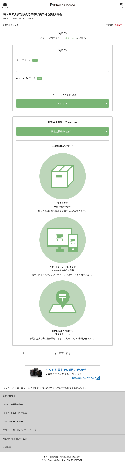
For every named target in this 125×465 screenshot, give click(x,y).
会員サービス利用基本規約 (15, 413)
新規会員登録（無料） (62, 131)
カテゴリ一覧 (23, 388)
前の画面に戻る (11, 25)
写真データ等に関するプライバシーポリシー (22, 430)
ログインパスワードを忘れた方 (62, 94)
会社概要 (7, 447)
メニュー (5, 5)
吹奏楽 (36, 388)
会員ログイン (71, 38)
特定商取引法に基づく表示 (15, 439)
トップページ (7, 388)
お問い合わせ (9, 396)
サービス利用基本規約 (13, 404)
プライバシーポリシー (13, 421)
